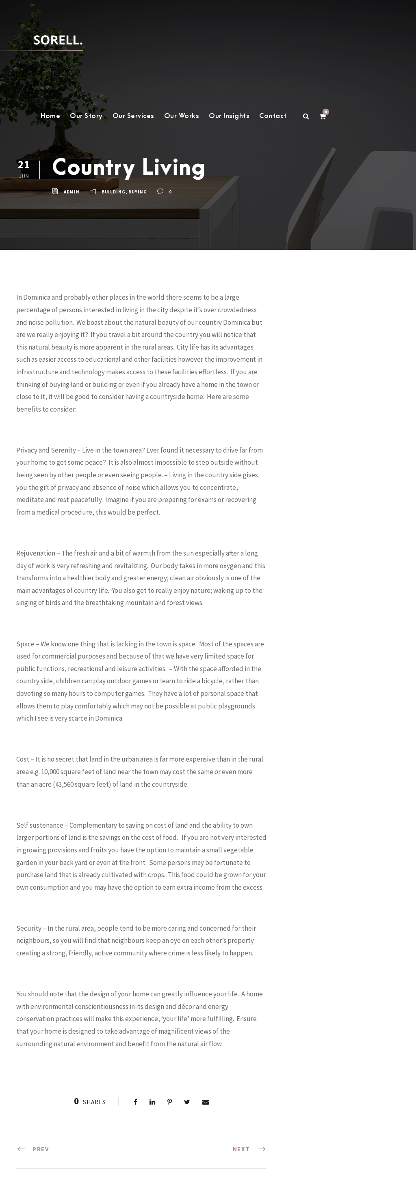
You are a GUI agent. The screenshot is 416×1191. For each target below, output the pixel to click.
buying (137, 192)
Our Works (181, 116)
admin (72, 192)
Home (50, 116)
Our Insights (229, 116)
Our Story (86, 116)
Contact (273, 116)
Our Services (133, 116)
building (114, 192)
